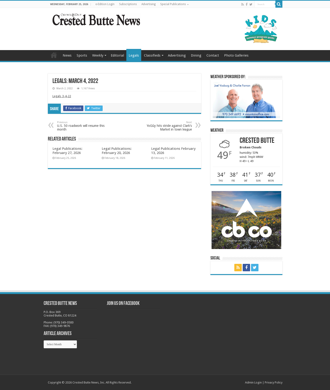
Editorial (117, 55)
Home (54, 55)
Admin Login (253, 382)
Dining (196, 55)
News (67, 55)
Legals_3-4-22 (61, 96)
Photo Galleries (236, 55)
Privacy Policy (273, 382)
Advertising (148, 4)
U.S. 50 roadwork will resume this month (81, 126)
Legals (134, 55)
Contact (212, 55)
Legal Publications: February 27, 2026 (67, 151)
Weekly (97, 55)
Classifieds (152, 55)
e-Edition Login (104, 4)
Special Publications (173, 4)
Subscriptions (128, 4)
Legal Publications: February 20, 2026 (117, 151)
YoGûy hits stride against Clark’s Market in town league (168, 126)
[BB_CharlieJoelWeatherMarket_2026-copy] (246, 100)
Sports (82, 55)
